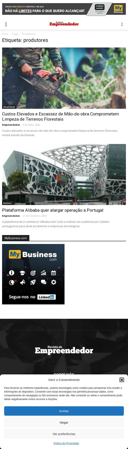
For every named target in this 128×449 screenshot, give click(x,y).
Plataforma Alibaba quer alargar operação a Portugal (52, 210)
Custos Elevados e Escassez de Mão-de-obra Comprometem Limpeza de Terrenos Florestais (60, 116)
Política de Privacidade (66, 443)
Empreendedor (11, 124)
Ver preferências (64, 434)
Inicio (5, 34)
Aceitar (64, 411)
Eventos (7, 203)
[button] (122, 380)
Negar (64, 422)
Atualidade (9, 106)
